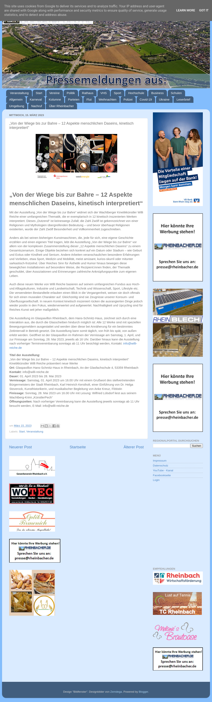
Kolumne (55, 99)
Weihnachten (107, 99)
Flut (89, 99)
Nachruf (36, 106)
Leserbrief (183, 99)
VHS (103, 93)
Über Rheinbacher (61, 106)
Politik (71, 93)
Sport (117, 93)
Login (156, 480)
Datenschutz (160, 465)
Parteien (74, 99)
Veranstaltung (19, 93)
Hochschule (136, 93)
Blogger (143, 691)
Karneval (36, 99)
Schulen (176, 93)
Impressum (160, 460)
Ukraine (164, 99)
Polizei (128, 99)
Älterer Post (134, 447)
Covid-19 (146, 99)
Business (157, 93)
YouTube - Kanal (163, 470)
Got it (204, 10)
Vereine (54, 93)
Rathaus (87, 93)
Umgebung (16, 106)
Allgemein (16, 99)
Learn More (185, 10)
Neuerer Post (20, 447)
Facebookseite (162, 475)
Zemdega (116, 691)
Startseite (78, 447)
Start (39, 93)
